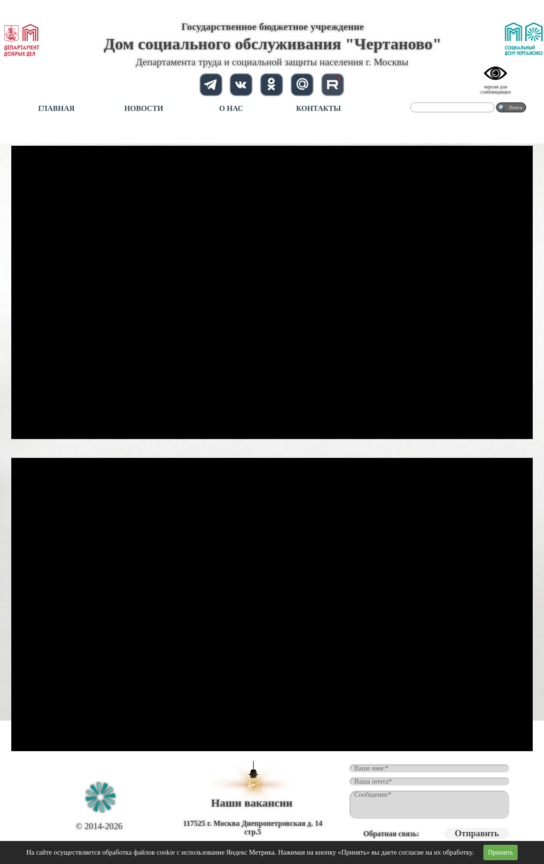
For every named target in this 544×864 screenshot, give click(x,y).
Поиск (515, 107)
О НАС (231, 108)
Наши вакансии (251, 803)
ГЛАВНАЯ (56, 108)
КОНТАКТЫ (318, 108)
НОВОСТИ (143, 108)
